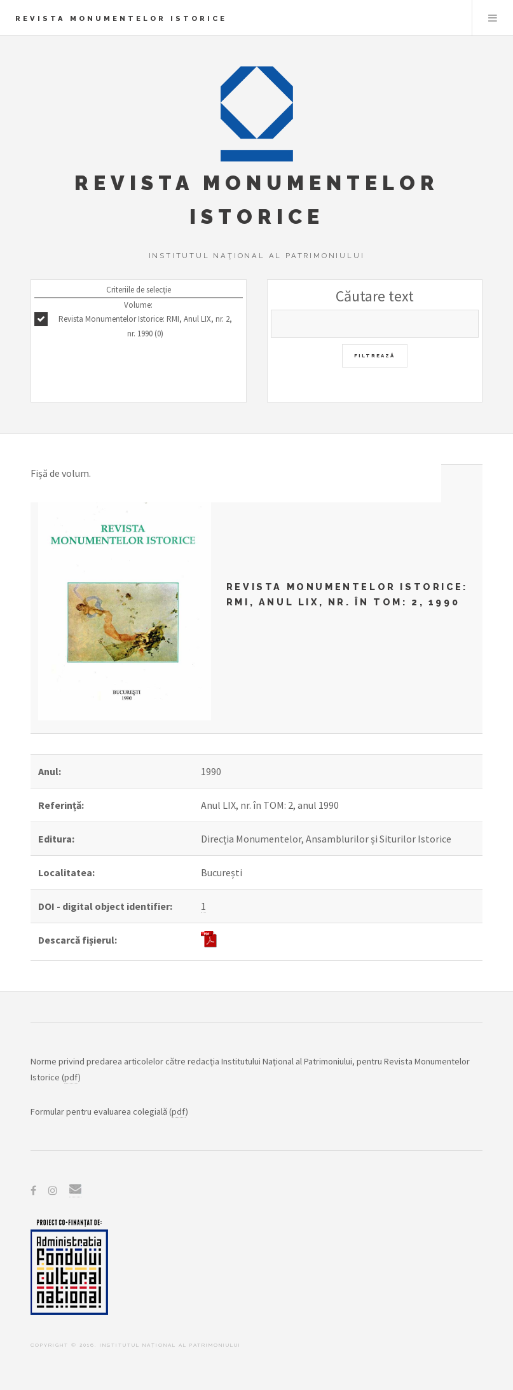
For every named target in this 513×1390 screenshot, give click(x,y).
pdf (71, 1077)
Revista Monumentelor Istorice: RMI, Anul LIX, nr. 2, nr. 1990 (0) (145, 326)
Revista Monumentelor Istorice (121, 18)
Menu (492, 18)
